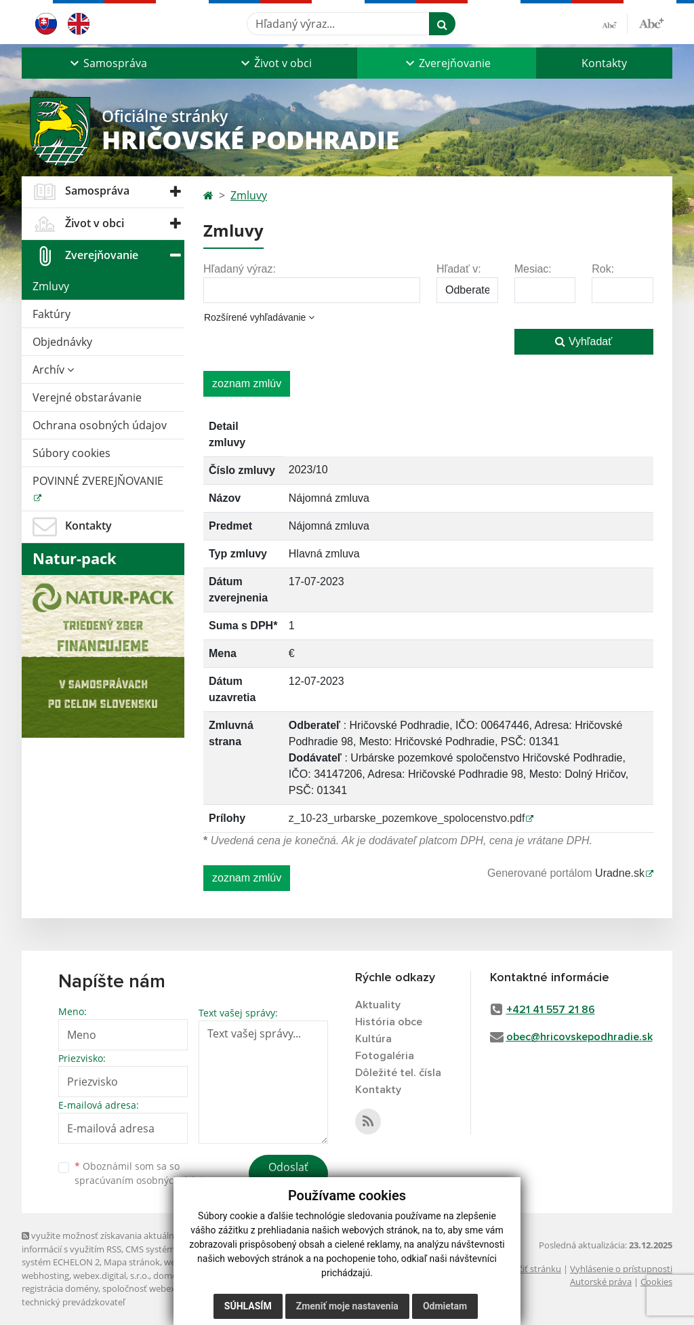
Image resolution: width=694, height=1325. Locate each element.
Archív (53, 369)
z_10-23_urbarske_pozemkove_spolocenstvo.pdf (407, 818)
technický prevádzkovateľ (73, 1302)
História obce (388, 1021)
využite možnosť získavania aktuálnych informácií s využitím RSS (105, 1241)
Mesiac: (533, 269)
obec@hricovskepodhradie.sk (579, 1036)
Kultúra (373, 1038)
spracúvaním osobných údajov (144, 1180)
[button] (107, 63)
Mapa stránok (132, 1262)
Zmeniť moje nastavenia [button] (347, 1311)
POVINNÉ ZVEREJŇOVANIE (98, 480)
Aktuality (378, 1005)
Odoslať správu (288, 1175)
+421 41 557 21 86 (550, 1009)
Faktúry (51, 313)
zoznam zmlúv (246, 383)
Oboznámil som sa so (144, 1173)
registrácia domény (60, 1288)
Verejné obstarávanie (87, 397)
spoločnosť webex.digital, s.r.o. (163, 1288)
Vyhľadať (583, 341)
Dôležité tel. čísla (398, 1072)
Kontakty (604, 63)
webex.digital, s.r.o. (111, 1275)
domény (169, 1275)
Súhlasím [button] (248, 1311)
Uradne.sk (620, 873)
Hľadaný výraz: (239, 269)
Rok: (603, 269)
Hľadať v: (458, 269)
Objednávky (62, 341)
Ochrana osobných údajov (100, 425)
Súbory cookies (71, 453)
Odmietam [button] (445, 1311)
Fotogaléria (384, 1055)
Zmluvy (51, 286)
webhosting (45, 1275)
